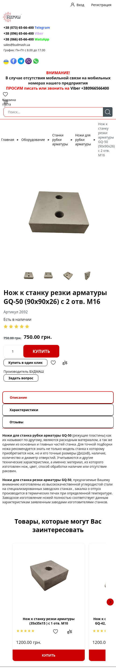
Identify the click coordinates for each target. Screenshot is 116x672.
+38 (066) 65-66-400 (19, 39)
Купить (41, 351)
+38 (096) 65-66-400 (19, 33)
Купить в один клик (25, 362)
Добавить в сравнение (65, 362)
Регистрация (101, 5)
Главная (7, 139)
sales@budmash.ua (17, 45)
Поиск (107, 112)
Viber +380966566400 (89, 88)
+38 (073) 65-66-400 (19, 27)
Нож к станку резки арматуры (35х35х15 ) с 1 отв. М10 (58, 621)
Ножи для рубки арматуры (83, 139)
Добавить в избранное (53, 362)
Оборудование (33, 139)
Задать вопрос (20, 378)
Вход (80, 5)
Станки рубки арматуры (60, 139)
